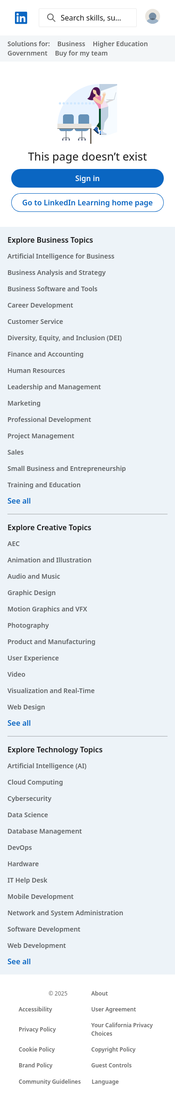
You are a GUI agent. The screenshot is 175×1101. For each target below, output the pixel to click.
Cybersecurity (29, 798)
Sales (15, 452)
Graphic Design (31, 592)
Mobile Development (40, 896)
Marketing (24, 403)
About (99, 993)
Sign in (87, 178)
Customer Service (35, 321)
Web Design (26, 706)
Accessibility (35, 1009)
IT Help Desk (27, 880)
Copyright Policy (113, 1049)
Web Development (36, 945)
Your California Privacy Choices (122, 1029)
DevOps (19, 847)
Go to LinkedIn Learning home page (87, 202)
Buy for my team (81, 53)
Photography (28, 625)
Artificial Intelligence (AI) (46, 765)
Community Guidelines (50, 1082)
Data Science (27, 814)
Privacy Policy (37, 1029)
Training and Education (44, 484)
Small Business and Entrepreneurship (66, 468)
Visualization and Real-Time (51, 690)
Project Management (40, 435)
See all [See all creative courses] (19, 723)
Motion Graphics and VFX (47, 608)
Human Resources (36, 370)
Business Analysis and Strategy (56, 272)
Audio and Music (33, 576)
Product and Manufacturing (51, 641)
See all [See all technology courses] (19, 961)
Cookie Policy (37, 1049)
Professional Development (49, 419)
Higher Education (120, 43)
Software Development (43, 929)
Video (16, 674)
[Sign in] (152, 18)
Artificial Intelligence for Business (60, 256)
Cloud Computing (35, 782)
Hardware (23, 863)
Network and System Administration (65, 912)
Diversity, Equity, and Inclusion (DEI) (64, 337)
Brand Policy (35, 1065)
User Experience (33, 657)
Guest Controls (111, 1065)
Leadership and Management (54, 386)
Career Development (40, 305)
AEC (13, 543)
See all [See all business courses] (19, 501)
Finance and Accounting (45, 354)
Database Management (44, 831)
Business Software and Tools (52, 288)
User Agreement (113, 1009)
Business (71, 43)
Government (27, 53)
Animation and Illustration (49, 559)
